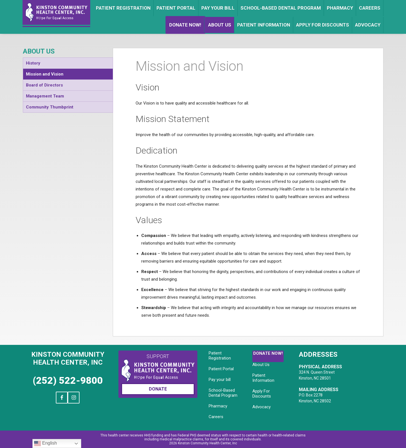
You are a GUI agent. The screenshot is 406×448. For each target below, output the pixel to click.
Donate (158, 389)
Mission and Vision (44, 74)
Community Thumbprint (49, 107)
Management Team (45, 96)
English (45, 443)
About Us (39, 51)
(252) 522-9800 (68, 380)
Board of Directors (44, 85)
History (33, 63)
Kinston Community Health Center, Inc (67, 358)
